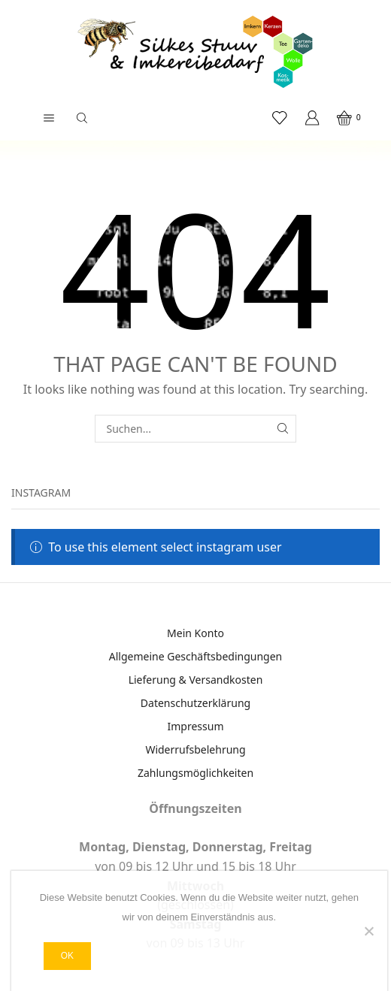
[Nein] (368, 930)
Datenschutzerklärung (195, 703)
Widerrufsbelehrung (195, 749)
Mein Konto (195, 633)
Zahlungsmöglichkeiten (195, 773)
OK (67, 955)
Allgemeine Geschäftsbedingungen (196, 656)
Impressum (196, 726)
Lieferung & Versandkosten (196, 679)
